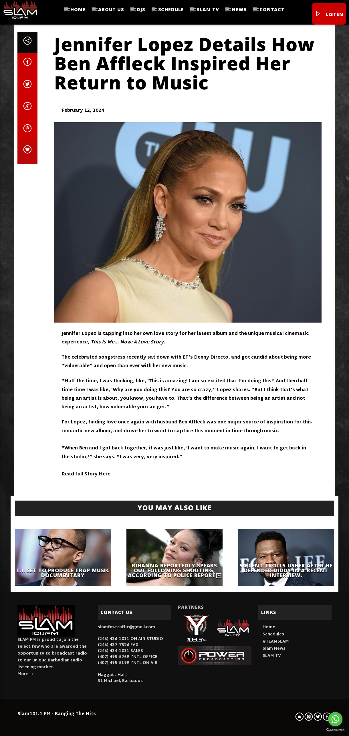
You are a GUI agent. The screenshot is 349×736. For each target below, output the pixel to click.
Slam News (274, 648)
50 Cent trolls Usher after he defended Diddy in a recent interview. (286, 570)
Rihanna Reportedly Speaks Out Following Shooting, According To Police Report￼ (174, 570)
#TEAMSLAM (276, 641)
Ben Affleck (192, 422)
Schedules (273, 634)
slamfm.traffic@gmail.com (126, 627)
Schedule (171, 9)
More (25, 675)
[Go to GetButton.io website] (335, 730)
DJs (141, 9)
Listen (329, 14)
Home (77, 9)
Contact (272, 9)
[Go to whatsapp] (335, 719)
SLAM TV (208, 9)
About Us (111, 9)
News (239, 9)
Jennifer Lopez (79, 334)
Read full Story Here (86, 474)
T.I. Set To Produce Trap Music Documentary (63, 573)
